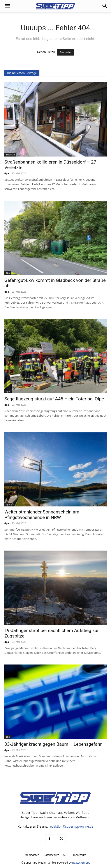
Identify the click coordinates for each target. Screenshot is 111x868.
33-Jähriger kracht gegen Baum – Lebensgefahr (53, 744)
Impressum (79, 855)
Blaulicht (10, 154)
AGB (65, 855)
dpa (6, 173)
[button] (7, 6)
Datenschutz (51, 855)
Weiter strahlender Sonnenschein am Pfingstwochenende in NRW (41, 514)
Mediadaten (32, 855)
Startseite (65, 52)
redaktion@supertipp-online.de (71, 826)
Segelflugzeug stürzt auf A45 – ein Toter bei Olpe (54, 399)
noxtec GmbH (80, 862)
